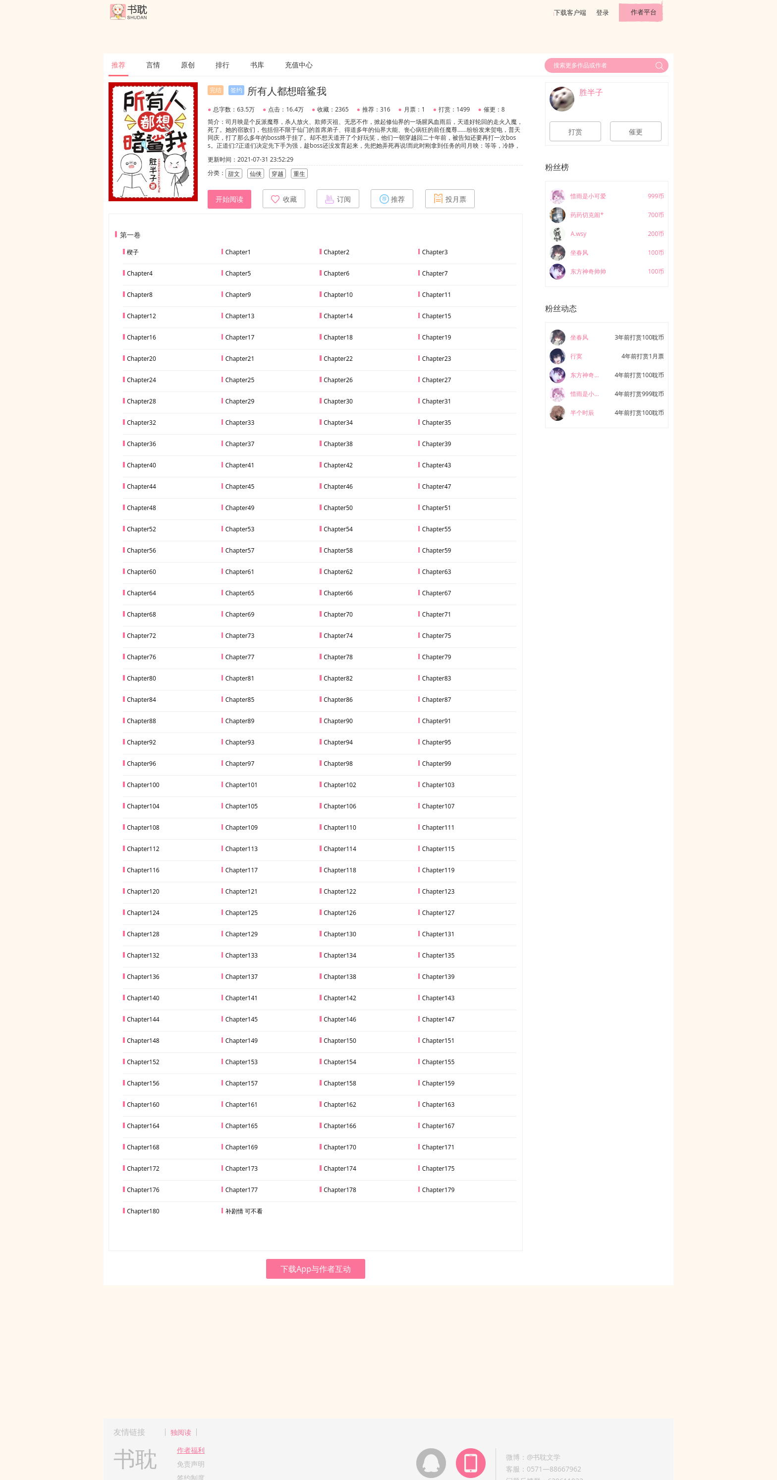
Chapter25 (240, 380)
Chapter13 (240, 316)
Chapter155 (438, 1062)
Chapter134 (340, 955)
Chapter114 (340, 849)
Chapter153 (241, 1062)
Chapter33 (240, 422)
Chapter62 (338, 572)
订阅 (338, 199)
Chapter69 (240, 614)
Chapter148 (143, 1040)
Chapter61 (240, 572)
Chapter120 (143, 891)
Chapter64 (141, 593)
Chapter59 (436, 550)
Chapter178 (340, 1190)
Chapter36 (141, 444)
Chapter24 (141, 380)
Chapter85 (240, 699)
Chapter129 (241, 934)
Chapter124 (143, 913)
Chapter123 (438, 891)
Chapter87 (436, 699)
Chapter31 (436, 401)
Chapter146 (340, 1019)
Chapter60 (141, 572)
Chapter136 (143, 976)
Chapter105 (241, 806)
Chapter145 (241, 1019)
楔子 (133, 252)
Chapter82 (338, 678)
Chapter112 (143, 849)
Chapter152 (143, 1062)
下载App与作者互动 (315, 1268)
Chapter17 (240, 337)
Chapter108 (143, 827)
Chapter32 (141, 422)
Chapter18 (338, 337)
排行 (222, 64)
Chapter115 (438, 849)
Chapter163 (438, 1104)
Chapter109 (241, 827)
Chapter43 (436, 465)
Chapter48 (141, 508)
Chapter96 (141, 763)
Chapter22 (338, 358)
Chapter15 (436, 316)
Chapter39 (436, 444)
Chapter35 (436, 422)
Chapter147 (438, 1019)
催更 (636, 132)
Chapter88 (141, 721)
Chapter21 (240, 358)
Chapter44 (141, 486)
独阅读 (180, 1432)
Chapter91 (436, 721)
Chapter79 (436, 657)
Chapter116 (143, 870)
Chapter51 (436, 508)
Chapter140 (143, 998)
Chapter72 (141, 635)
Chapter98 (338, 763)
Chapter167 (438, 1126)
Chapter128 (143, 934)
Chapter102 (340, 785)
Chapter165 (241, 1126)
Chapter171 (438, 1147)
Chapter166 (340, 1126)
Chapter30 (338, 401)
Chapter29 (240, 401)
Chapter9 (238, 294)
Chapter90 (338, 721)
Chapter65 (240, 593)
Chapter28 (141, 401)
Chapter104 (143, 806)
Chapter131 (438, 934)
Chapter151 (438, 1040)
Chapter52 (141, 529)
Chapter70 (338, 614)
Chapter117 (241, 870)
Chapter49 (240, 508)
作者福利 (191, 1450)
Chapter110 (340, 827)
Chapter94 (338, 742)
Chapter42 (338, 465)
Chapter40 (141, 465)
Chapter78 (338, 657)
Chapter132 (143, 955)
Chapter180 (143, 1211)
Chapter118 (340, 870)
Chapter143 (438, 998)
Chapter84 (141, 699)
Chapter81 (240, 678)
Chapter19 (436, 337)
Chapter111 (438, 827)
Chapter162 (340, 1104)
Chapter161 (241, 1104)
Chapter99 (436, 763)
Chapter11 (436, 294)
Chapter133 (241, 955)
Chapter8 (140, 294)
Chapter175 (438, 1168)
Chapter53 (240, 529)
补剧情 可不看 (244, 1211)
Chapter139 (438, 976)
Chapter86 (338, 699)
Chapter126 (340, 913)
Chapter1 (238, 252)
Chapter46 (338, 486)
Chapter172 (143, 1168)
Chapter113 (241, 849)
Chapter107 (438, 806)
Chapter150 (340, 1040)
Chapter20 (141, 358)
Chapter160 (143, 1104)
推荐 (118, 64)
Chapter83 (436, 678)
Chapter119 (438, 870)
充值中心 (299, 64)
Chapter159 (438, 1083)
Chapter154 (340, 1062)
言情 (153, 64)
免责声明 (191, 1464)
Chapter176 (143, 1190)
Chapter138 (340, 976)
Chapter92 (141, 742)
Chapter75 (436, 635)
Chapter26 (338, 380)
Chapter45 (240, 486)
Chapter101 (241, 785)
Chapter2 (336, 252)
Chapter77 (240, 657)
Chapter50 (338, 508)
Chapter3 (435, 252)
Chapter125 (241, 913)
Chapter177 (241, 1190)
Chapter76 (141, 657)
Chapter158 (340, 1083)
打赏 (575, 132)
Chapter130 (340, 934)
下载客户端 (570, 12)
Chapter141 (241, 998)
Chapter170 (340, 1147)
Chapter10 (338, 294)
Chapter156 (143, 1083)
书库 (257, 64)
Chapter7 (435, 273)
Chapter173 (241, 1168)
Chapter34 (338, 422)
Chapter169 (241, 1147)
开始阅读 (229, 199)
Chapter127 (438, 913)
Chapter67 (436, 593)
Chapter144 (143, 1019)
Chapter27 (436, 380)
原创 (188, 64)
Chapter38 (338, 444)
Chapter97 (240, 763)
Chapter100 (143, 785)
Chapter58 (338, 550)
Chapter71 (436, 614)
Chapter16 (141, 337)
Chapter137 (241, 976)
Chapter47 (436, 486)
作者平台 (644, 11)
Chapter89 (240, 721)
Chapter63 (436, 572)
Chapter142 (340, 998)
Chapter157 (241, 1083)
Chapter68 (141, 614)
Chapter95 (436, 742)
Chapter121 (241, 891)
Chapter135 (438, 955)
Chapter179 (438, 1190)
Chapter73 (240, 635)
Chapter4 (140, 273)
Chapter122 (340, 891)
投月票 (450, 199)
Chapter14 (338, 316)
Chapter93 (240, 742)
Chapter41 (240, 465)
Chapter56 (141, 550)
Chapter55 (436, 529)
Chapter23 (436, 358)
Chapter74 (338, 635)
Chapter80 (141, 678)
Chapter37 (240, 444)
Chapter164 (143, 1126)
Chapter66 (338, 593)
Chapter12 (141, 316)
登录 (602, 12)
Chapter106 (340, 806)
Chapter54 (338, 529)
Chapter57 (240, 550)
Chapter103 (438, 785)
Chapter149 (241, 1040)
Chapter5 (238, 273)
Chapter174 (340, 1168)
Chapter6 (336, 273)
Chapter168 (143, 1147)
